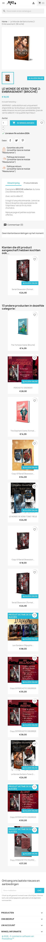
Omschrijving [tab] (13, 183)
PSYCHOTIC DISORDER (23, 388)
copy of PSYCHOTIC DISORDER (23, 688)
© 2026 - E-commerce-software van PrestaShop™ (18, 937)
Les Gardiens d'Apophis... (23, 645)
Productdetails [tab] (31, 183)
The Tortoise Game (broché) (23, 345)
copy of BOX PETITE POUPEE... (23, 860)
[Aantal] (5, 123)
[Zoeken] (23, 11)
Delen (10, 140)
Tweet (16, 140)
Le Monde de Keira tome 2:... (23, 774)
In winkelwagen (23, 123)
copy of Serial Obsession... (23, 473)
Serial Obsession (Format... (23, 289)
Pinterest (22, 140)
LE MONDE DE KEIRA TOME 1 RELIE (23, 516)
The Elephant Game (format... (23, 431)
